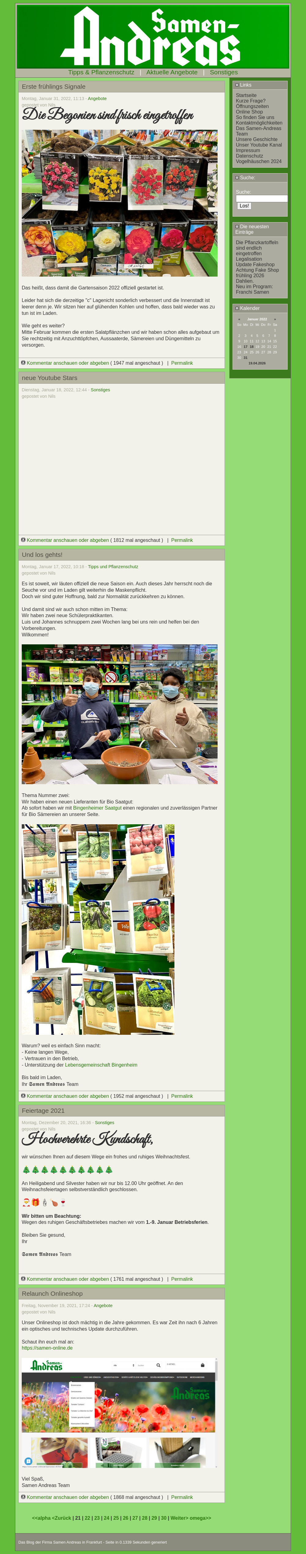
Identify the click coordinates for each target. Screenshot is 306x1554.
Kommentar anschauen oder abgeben (65, 363)
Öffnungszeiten (252, 106)
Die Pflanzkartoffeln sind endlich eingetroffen (257, 248)
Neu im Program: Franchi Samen (254, 289)
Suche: (245, 177)
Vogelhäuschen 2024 (259, 161)
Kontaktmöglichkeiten (259, 122)
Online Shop (249, 111)
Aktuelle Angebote (172, 72)
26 (126, 1518)
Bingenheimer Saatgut (98, 808)
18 (251, 346)
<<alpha (42, 1518)
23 (97, 1518)
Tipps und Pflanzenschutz (113, 566)
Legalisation (249, 259)
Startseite (246, 95)
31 (245, 358)
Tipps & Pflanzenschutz (101, 72)
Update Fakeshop (255, 264)
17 (245, 346)
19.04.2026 (257, 363)
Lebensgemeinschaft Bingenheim (101, 1065)
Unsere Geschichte (257, 139)
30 (163, 1518)
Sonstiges (224, 72)
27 (135, 1518)
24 (106, 1518)
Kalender (247, 308)
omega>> (200, 1518)
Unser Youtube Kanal (259, 144)
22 (87, 1518)
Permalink (182, 363)
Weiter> (180, 1518)
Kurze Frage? (251, 100)
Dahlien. (245, 281)
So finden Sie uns (255, 117)
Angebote (97, 98)
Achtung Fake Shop (257, 270)
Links (243, 85)
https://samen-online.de (47, 1348)
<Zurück (62, 1518)
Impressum (248, 150)
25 (116, 1518)
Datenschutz (249, 155)
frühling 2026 (250, 275)
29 (154, 1518)
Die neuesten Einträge (252, 229)
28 (144, 1518)
